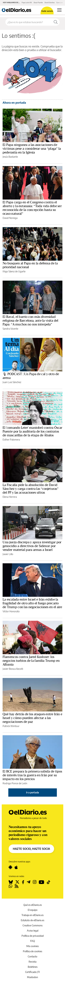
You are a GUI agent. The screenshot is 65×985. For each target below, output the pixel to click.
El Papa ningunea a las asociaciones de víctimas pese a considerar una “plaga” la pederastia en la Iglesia (32, 148)
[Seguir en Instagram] (34, 882)
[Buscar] (56, 22)
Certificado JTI (32, 972)
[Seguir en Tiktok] (48, 882)
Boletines (32, 966)
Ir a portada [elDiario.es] (32, 792)
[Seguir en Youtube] (41, 882)
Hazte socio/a (47, 11)
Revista (32, 961)
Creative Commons (32, 925)
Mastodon (32, 977)
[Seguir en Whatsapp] (10, 886)
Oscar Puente (38, 2)
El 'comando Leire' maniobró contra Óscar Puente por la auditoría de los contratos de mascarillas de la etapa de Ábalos (32, 431)
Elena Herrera (10, 496)
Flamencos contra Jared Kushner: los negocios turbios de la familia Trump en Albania (31, 660)
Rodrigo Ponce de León (15, 783)
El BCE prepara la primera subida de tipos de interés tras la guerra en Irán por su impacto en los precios (32, 775)
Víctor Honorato (11, 611)
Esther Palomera (11, 439)
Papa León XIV (27, 2)
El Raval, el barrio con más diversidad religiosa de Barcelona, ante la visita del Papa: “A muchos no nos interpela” (30, 320)
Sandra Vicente (10, 328)
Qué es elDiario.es (32, 904)
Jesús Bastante (10, 156)
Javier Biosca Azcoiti (13, 668)
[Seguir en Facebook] (23, 882)
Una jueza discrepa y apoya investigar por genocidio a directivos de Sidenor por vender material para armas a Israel (32, 546)
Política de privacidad (32, 935)
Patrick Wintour (11, 726)
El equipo (32, 909)
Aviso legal (32, 930)
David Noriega (10, 217)
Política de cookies (32, 951)
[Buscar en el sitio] (28, 22)
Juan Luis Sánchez (12, 382)
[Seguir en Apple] (16, 867)
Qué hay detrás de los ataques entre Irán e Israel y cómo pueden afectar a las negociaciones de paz (32, 718)
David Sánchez (50, 2)
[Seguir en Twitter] (17, 882)
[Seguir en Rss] (16, 886)
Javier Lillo (8, 554)
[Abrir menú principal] (59, 10)
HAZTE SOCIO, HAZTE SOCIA (31, 848)
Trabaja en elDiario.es (32, 915)
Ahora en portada (14, 102)
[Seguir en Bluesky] (11, 882)
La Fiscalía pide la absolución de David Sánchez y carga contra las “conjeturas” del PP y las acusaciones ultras (30, 488)
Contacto (32, 956)
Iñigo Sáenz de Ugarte (14, 271)
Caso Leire (59, 2)
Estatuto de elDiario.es (32, 920)
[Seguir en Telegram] (28, 882)
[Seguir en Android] (10, 867)
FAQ (32, 940)
